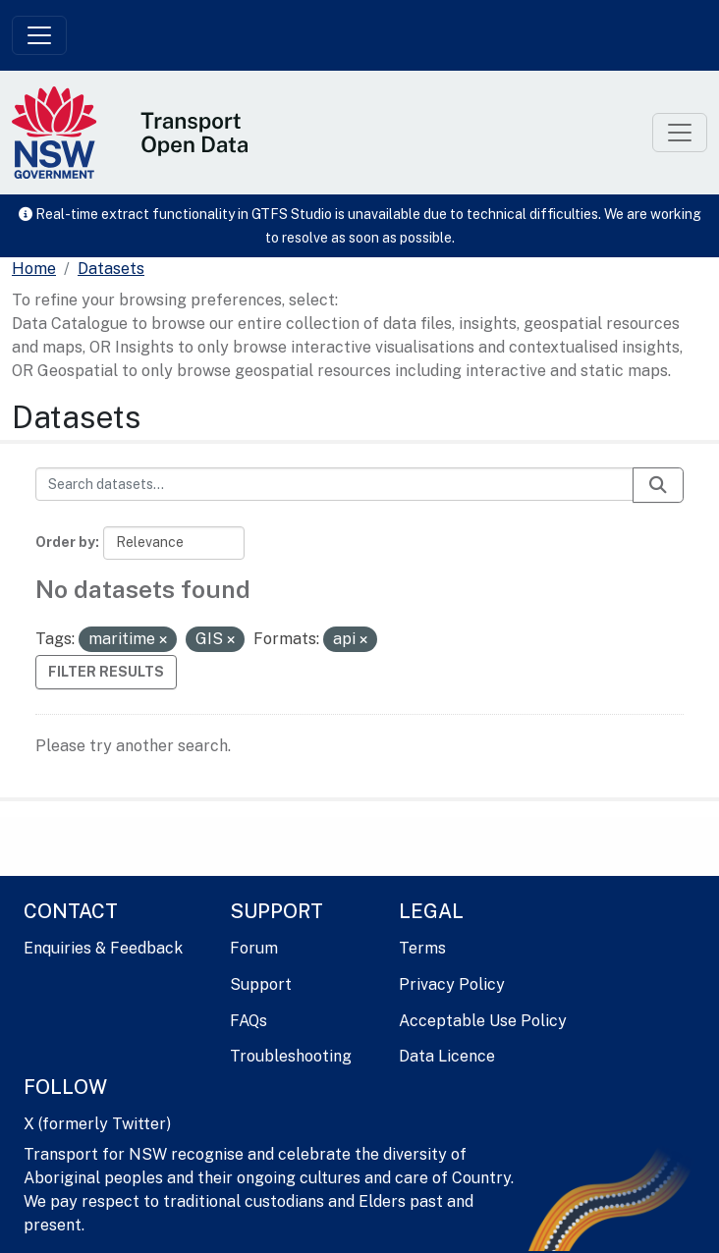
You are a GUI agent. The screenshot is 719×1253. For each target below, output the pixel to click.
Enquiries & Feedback (103, 948)
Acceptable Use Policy (483, 1020)
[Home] (34, 269)
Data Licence (447, 1056)
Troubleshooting (291, 1056)
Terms (422, 948)
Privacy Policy (452, 984)
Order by (65, 542)
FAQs (248, 1020)
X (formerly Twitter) (97, 1124)
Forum (254, 948)
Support (261, 984)
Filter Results (106, 672)
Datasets (111, 268)
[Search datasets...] (334, 484)
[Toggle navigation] (39, 35)
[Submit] (658, 485)
